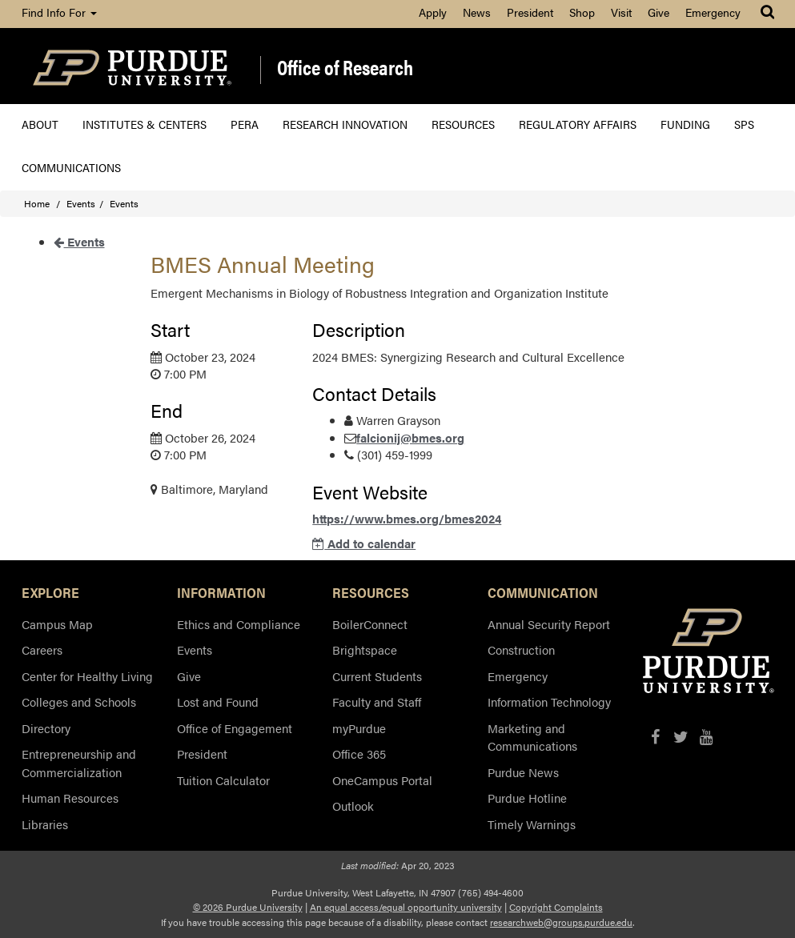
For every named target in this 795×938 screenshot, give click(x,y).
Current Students (377, 675)
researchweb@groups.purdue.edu (561, 922)
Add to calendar (364, 543)
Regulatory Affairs (577, 123)
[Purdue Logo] (132, 66)
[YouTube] (706, 736)
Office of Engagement (234, 728)
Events (80, 203)
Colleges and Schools (79, 701)
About (40, 123)
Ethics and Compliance (238, 623)
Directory (46, 728)
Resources (463, 123)
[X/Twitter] (681, 736)
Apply (433, 12)
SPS (744, 123)
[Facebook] (655, 736)
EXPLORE (50, 592)
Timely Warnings (532, 824)
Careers (42, 649)
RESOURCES (370, 592)
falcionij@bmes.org (410, 437)
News (477, 12)
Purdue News (523, 772)
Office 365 (359, 753)
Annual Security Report (549, 623)
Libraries (45, 824)
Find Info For (59, 12)
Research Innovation (345, 123)
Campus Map (57, 623)
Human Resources (70, 797)
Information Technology (549, 701)
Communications (71, 166)
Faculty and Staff (376, 701)
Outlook (353, 805)
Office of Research (345, 68)
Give (658, 12)
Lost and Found (218, 701)
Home (37, 203)
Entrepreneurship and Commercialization (79, 762)
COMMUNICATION (543, 592)
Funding (685, 123)
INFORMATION (221, 592)
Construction (521, 649)
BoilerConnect (370, 623)
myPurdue (359, 728)
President (530, 12)
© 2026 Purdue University (248, 907)
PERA (245, 123)
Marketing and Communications (532, 737)
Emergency (713, 12)
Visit (621, 12)
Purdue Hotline (527, 797)
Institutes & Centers (144, 123)
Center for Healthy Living (87, 675)
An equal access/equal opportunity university (406, 907)
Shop (582, 12)
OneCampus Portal (382, 780)
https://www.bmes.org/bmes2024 (406, 518)
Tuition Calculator (223, 780)
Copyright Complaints (556, 907)
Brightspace (364, 649)
